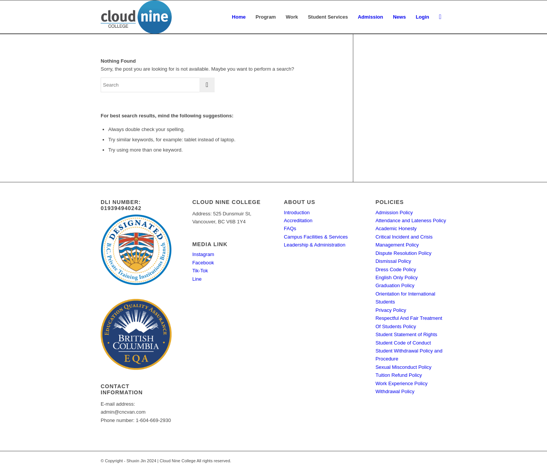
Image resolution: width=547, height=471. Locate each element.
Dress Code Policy (395, 269)
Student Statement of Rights (406, 334)
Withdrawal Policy (394, 391)
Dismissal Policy (393, 261)
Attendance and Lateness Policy (410, 220)
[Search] (440, 17)
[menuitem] (239, 17)
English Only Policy (396, 277)
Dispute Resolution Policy (403, 253)
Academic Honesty (395, 228)
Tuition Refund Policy (398, 375)
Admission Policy (394, 212)
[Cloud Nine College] (136, 17)
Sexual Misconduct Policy (403, 367)
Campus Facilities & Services (316, 237)
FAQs (290, 228)
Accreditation (298, 220)
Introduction (297, 212)
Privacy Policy (390, 310)
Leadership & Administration (314, 245)
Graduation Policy (394, 285)
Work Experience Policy (401, 383)
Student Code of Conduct (403, 343)
